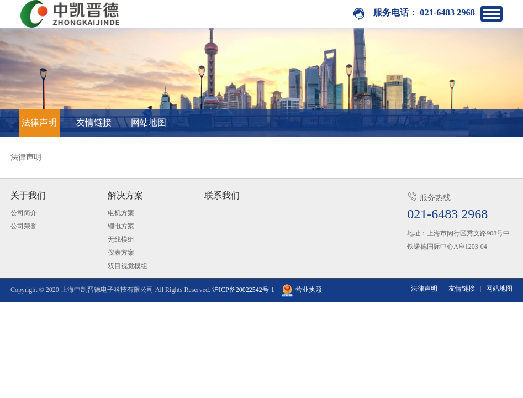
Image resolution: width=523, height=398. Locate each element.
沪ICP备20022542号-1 (243, 290)
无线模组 (121, 239)
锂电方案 (121, 226)
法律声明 (39, 122)
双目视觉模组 (127, 266)
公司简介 (23, 213)
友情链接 (94, 122)
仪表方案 (121, 252)
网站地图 (148, 122)
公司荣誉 (23, 226)
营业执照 (302, 290)
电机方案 (121, 213)
